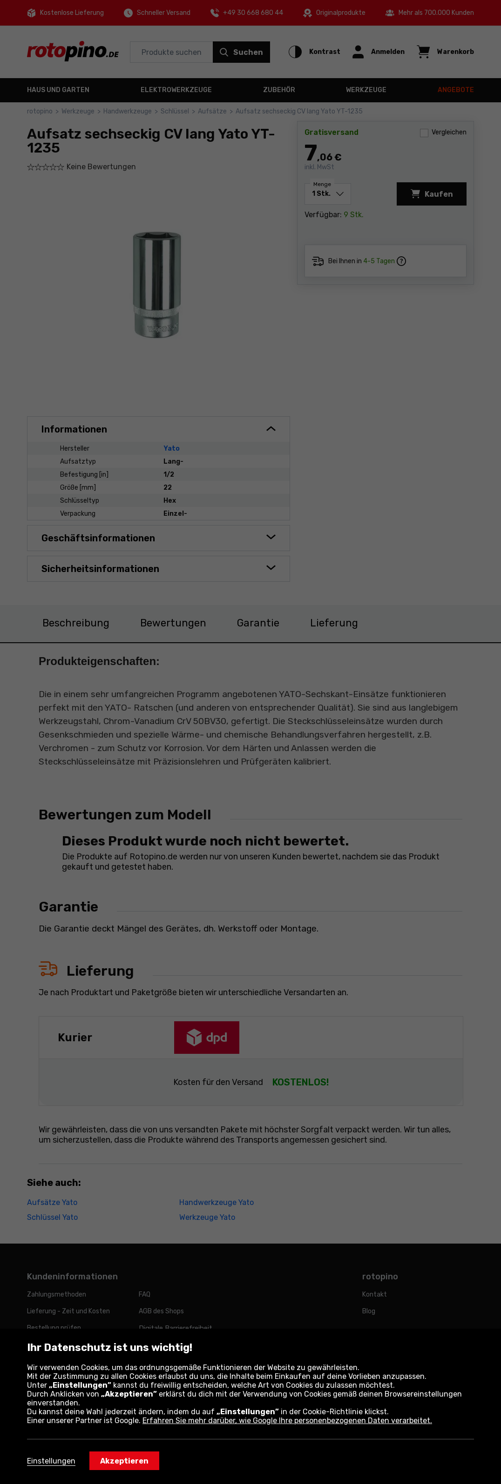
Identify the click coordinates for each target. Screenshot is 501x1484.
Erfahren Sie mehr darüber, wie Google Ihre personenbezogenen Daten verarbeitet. (287, 1420)
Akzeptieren (124, 1461)
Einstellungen (51, 1461)
